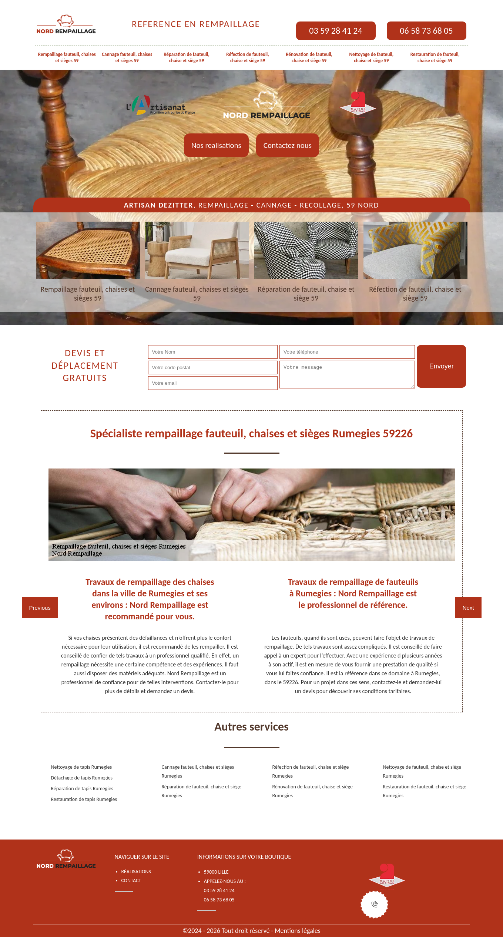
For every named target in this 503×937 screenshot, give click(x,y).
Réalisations (136, 871)
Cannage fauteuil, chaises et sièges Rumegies (198, 771)
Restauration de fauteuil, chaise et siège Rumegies (424, 791)
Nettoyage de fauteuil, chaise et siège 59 (371, 57)
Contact (131, 880)
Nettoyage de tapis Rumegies (81, 767)
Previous (40, 608)
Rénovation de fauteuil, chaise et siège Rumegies (312, 791)
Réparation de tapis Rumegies (82, 788)
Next (468, 608)
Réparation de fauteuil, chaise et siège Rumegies (201, 791)
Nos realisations (216, 145)
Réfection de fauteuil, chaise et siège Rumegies (310, 771)
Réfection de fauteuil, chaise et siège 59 (247, 57)
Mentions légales (298, 931)
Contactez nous (288, 145)
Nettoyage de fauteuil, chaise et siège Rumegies (422, 771)
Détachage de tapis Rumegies (82, 778)
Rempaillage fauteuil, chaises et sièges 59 (67, 57)
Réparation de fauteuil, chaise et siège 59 (186, 57)
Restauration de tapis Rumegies (84, 799)
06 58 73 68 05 (426, 30)
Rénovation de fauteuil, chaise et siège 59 (309, 57)
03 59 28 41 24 (335, 30)
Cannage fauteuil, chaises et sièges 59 (127, 57)
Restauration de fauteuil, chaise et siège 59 (435, 57)
